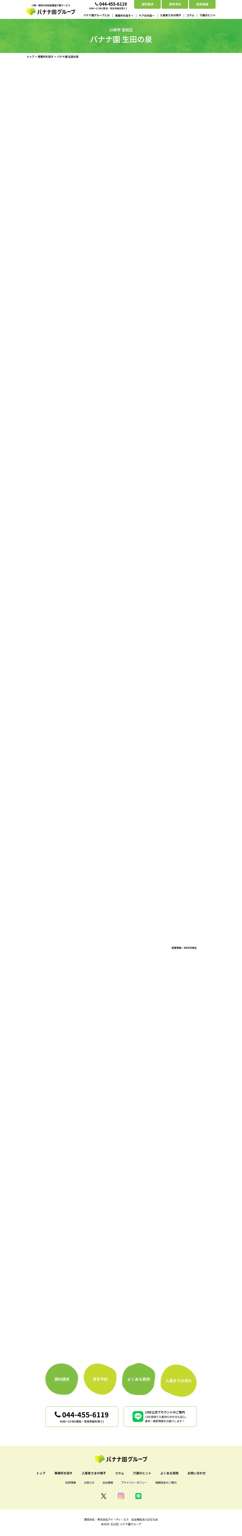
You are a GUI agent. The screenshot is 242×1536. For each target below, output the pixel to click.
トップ (30, 56)
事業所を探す (46, 56)
